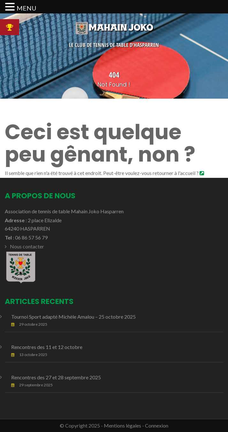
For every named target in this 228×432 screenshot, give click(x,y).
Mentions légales (122, 425)
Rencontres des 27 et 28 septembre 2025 (56, 377)
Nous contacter (27, 246)
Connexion (156, 425)
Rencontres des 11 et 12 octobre (46, 347)
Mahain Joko (114, 27)
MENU (26, 8)
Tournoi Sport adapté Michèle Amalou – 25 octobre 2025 (73, 317)
